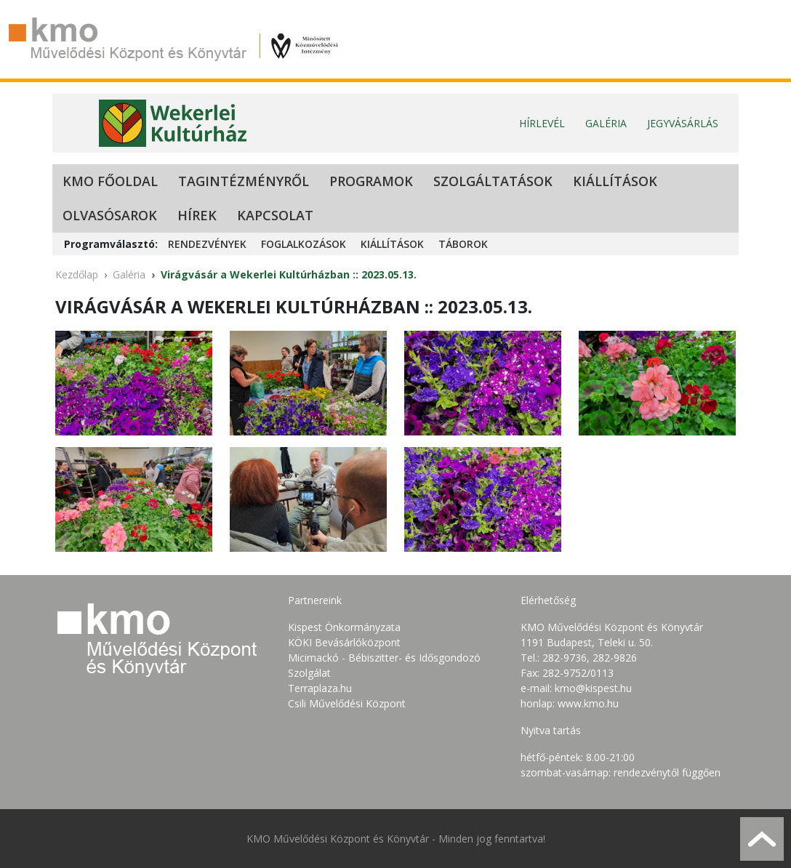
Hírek (197, 215)
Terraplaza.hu (320, 688)
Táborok (463, 244)
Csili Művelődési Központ (347, 703)
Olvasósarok (110, 215)
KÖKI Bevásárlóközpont (344, 642)
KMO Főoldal (110, 181)
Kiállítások (615, 181)
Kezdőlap (76, 274)
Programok (371, 181)
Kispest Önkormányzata (344, 627)
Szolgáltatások (493, 181)
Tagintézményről (243, 181)
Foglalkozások (303, 244)
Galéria (606, 123)
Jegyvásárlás (682, 123)
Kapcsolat (275, 215)
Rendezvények (207, 244)
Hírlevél (542, 123)
